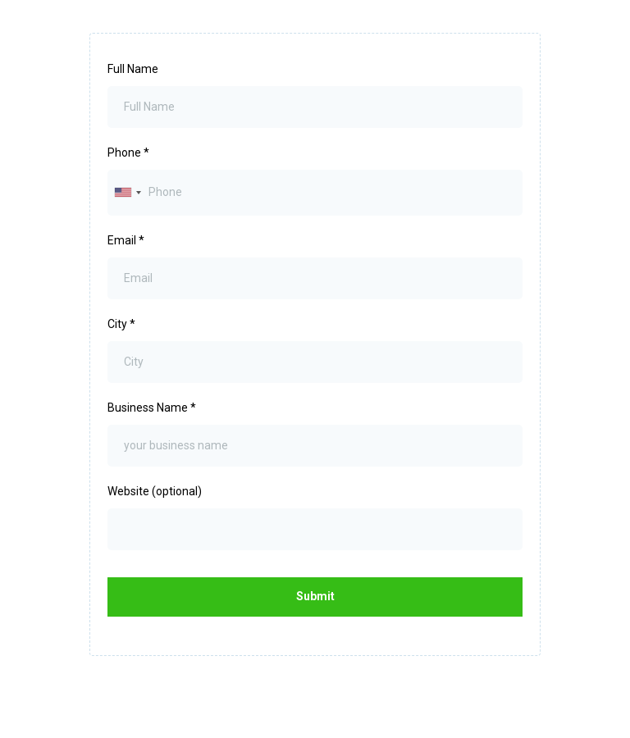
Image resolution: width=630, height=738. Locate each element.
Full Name (132, 68)
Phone (128, 152)
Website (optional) (154, 491)
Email (125, 240)
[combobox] (127, 192)
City (121, 323)
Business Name (151, 407)
